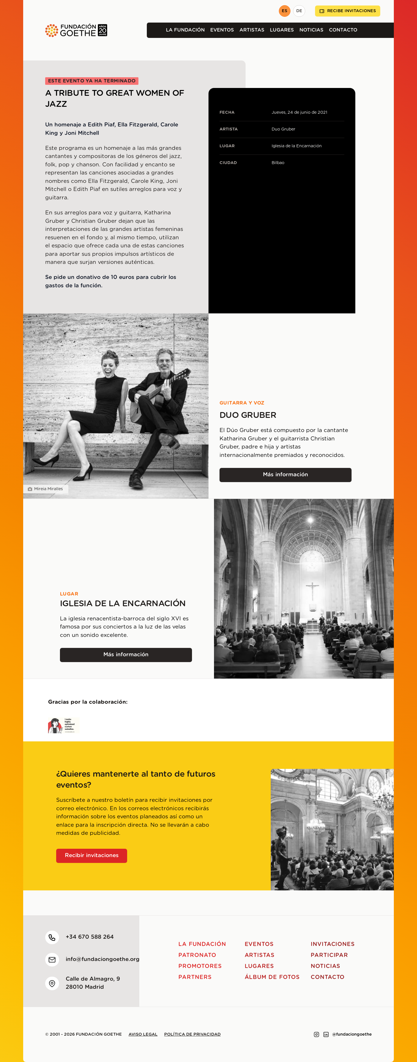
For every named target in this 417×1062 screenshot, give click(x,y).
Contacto (343, 30)
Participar (329, 955)
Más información (290, 477)
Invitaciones (333, 944)
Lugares (282, 30)
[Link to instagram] (316, 1034)
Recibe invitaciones (347, 11)
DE (299, 11)
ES (284, 11)
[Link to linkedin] (326, 1034)
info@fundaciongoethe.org (103, 959)
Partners (195, 977)
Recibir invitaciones (92, 855)
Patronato (197, 955)
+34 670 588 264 (90, 937)
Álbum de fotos (272, 977)
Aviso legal (143, 1034)
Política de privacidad (192, 1034)
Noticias (311, 30)
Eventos (222, 30)
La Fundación (185, 30)
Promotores (200, 966)
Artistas (251, 30)
